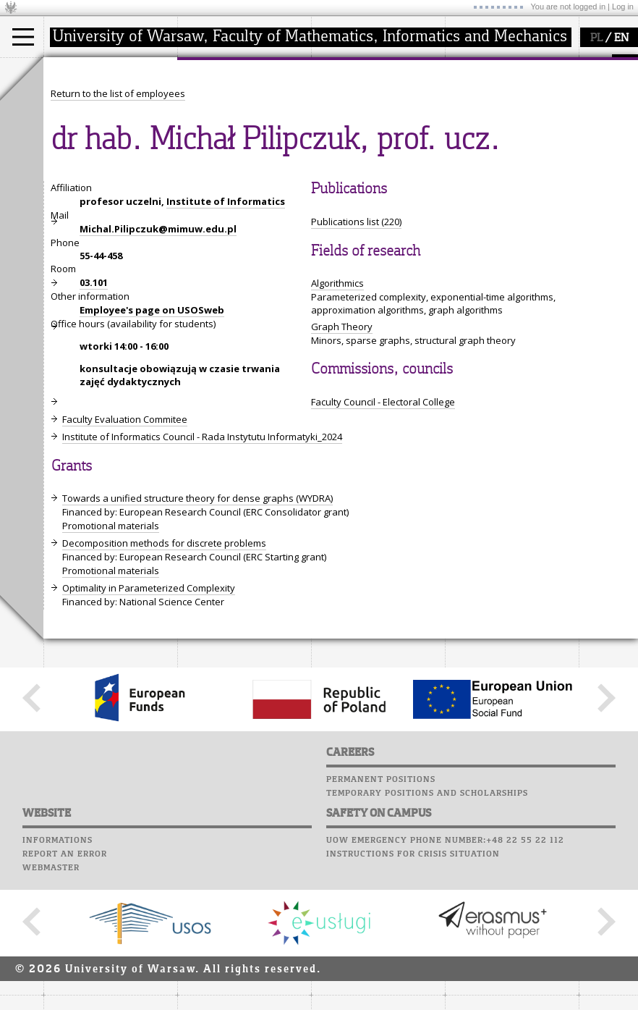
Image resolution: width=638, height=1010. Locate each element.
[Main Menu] (23, 37)
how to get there (231, 99)
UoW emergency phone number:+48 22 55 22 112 (445, 973)
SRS (508, 65)
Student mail (481, 106)
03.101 (94, 416)
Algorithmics (337, 417)
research (348, 71)
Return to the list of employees (118, 227)
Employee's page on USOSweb (152, 443)
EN (621, 38)
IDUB (339, 165)
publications (356, 125)
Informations (57, 973)
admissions (86, 152)
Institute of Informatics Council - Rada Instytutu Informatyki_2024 (202, 570)
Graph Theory (342, 460)
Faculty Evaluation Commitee (124, 553)
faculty (208, 71)
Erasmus (80, 139)
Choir (461, 147)
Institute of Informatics (225, 335)
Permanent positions (380, 913)
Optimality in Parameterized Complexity (148, 721)
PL (596, 38)
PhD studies (87, 125)
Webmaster (51, 1001)
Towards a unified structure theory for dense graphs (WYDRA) (197, 632)
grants (343, 139)
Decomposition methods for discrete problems (164, 676)
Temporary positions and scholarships (427, 926)
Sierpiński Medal (365, 152)
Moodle (466, 79)
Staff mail (474, 120)
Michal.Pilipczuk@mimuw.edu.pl (158, 362)
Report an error (64, 987)
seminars (349, 112)
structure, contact (233, 112)
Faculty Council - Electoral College (383, 535)
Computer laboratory (503, 92)
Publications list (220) (356, 355)
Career (464, 134)
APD (533, 65)
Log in (623, 6)
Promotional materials (110, 659)
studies (76, 71)
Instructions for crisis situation (413, 987)
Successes (472, 161)
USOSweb (469, 65)
